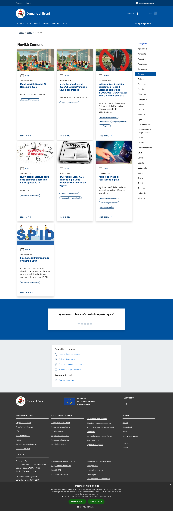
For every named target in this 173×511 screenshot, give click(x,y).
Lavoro (141, 109)
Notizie (104, 76)
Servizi (141, 157)
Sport (140, 172)
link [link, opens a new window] (109, 496)
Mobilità (141, 114)
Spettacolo (142, 167)
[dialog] (86, 496)
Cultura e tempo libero (60, 426)
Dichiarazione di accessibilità (98, 478)
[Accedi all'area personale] (145, 3)
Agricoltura (142, 48)
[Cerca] (154, 13)
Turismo (141, 188)
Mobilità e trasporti (59, 444)
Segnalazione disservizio (61, 465)
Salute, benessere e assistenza (99, 435)
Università (142, 193)
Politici (18, 439)
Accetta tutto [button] (77, 502)
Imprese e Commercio (60, 435)
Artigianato (142, 63)
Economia (142, 84)
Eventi (125, 447)
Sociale (141, 162)
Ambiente (142, 53)
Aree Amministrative (24, 426)
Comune (141, 74)
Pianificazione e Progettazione (144, 131)
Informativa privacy (95, 470)
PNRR (140, 137)
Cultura (141, 79)
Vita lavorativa (57, 431)
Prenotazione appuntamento (63, 461)
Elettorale (142, 94)
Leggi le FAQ (56, 470)
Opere (140, 119)
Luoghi (125, 443)
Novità (29, 32)
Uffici (18, 431)
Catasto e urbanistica (60, 439)
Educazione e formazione (97, 418)
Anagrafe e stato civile (60, 422)
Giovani (141, 104)
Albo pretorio (92, 465)
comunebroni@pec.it (28, 476)
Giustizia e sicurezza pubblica (99, 422)
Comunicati (127, 426)
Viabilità (141, 198)
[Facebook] (132, 13)
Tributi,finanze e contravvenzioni (100, 427)
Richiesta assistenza (59, 474)
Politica (141, 142)
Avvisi (24, 76)
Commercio (142, 68)
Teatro (140, 178)
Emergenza (142, 99)
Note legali (91, 474)
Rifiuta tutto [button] (96, 501)
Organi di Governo (23, 422)
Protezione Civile (145, 147)
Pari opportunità (144, 124)
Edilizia (141, 89)
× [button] (170, 485)
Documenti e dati (23, 448)
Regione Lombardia (23, 3)
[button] (86, 507)
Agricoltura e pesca (95, 444)
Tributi (140, 183)
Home (21, 32)
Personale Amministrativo (26, 444)
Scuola (140, 152)
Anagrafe (141, 58)
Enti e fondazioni (23, 435)
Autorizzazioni (93, 440)
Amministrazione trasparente (99, 461)
